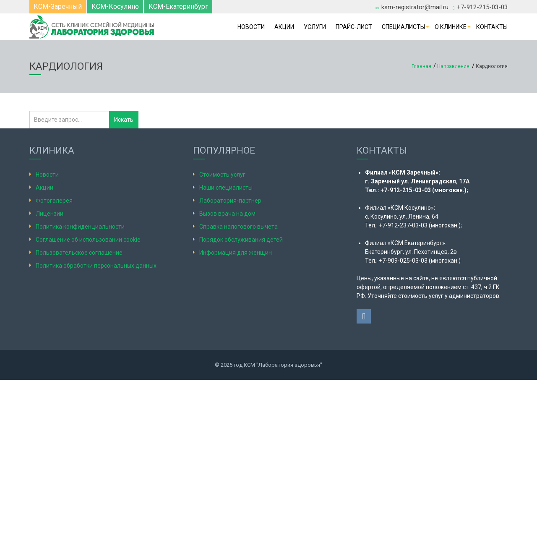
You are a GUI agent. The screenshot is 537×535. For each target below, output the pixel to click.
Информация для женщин (235, 252)
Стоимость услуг (222, 174)
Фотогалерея (54, 200)
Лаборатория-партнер (230, 200)
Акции (284, 26)
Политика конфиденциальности (80, 226)
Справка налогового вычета (238, 226)
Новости (251, 26)
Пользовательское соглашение (79, 252)
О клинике (451, 26)
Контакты (492, 26)
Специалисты (403, 26)
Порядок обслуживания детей (241, 239)
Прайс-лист (354, 26)
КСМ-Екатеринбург (178, 6)
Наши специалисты (226, 187)
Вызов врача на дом (227, 213)
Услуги (315, 26)
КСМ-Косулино (115, 6)
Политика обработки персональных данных (96, 265)
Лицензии (49, 213)
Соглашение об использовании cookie (88, 239)
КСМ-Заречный (58, 6)
